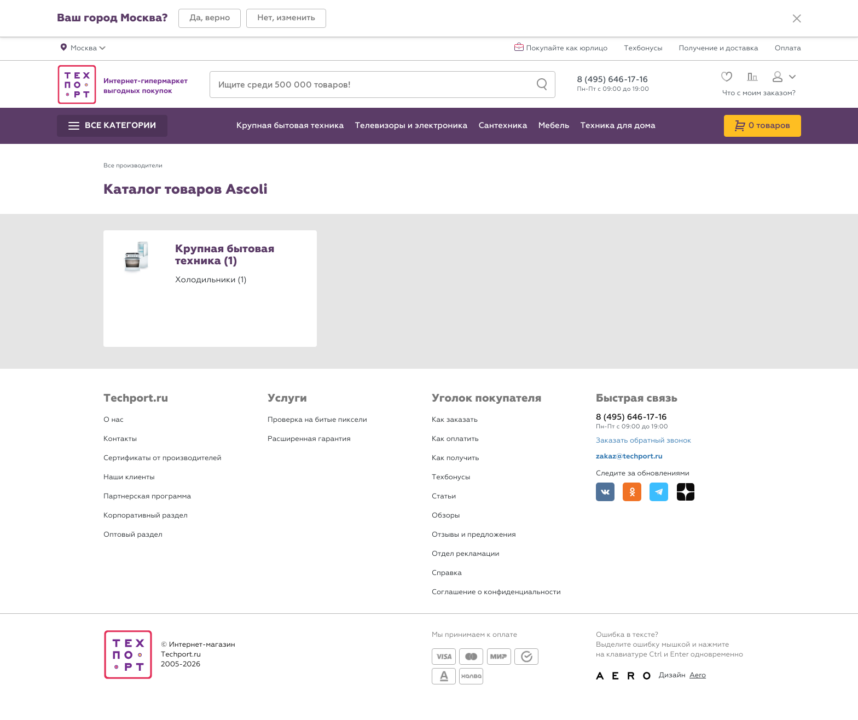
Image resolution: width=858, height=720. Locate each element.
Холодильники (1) (211, 279)
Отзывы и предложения (474, 535)
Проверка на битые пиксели (317, 420)
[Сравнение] (751, 78)
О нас (113, 420)
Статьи (444, 496)
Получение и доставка (718, 49)
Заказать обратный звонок (643, 441)
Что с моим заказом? (759, 93)
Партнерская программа (147, 496)
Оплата (788, 49)
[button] (209, 18)
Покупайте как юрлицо (567, 49)
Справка (447, 573)
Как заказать (455, 420)
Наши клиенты (129, 477)
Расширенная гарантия (309, 439)
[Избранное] (725, 78)
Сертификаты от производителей (162, 458)
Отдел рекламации (466, 554)
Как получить (455, 458)
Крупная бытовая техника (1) (225, 255)
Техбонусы (643, 49)
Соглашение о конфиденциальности (496, 592)
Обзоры (446, 516)
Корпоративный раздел (145, 516)
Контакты (120, 439)
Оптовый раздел (133, 535)
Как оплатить (455, 439)
